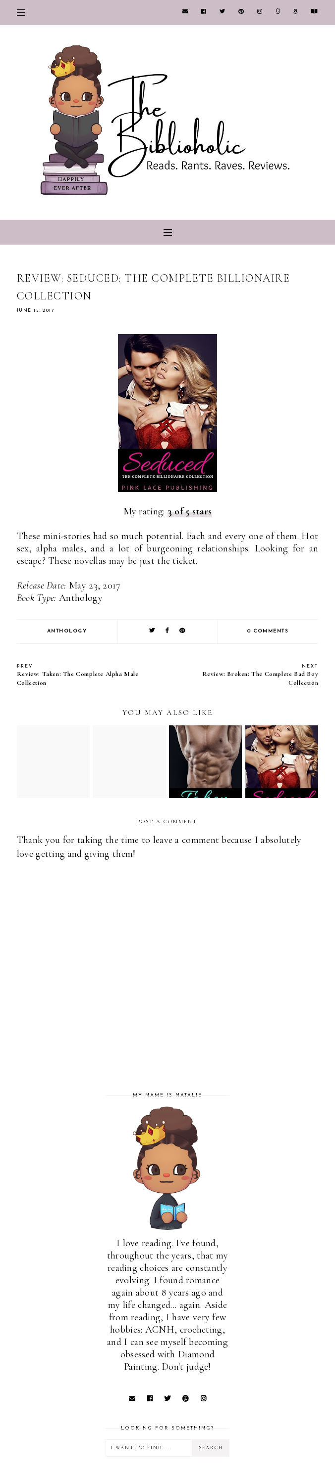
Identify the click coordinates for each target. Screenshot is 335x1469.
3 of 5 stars (190, 511)
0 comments (267, 631)
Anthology (67, 631)
